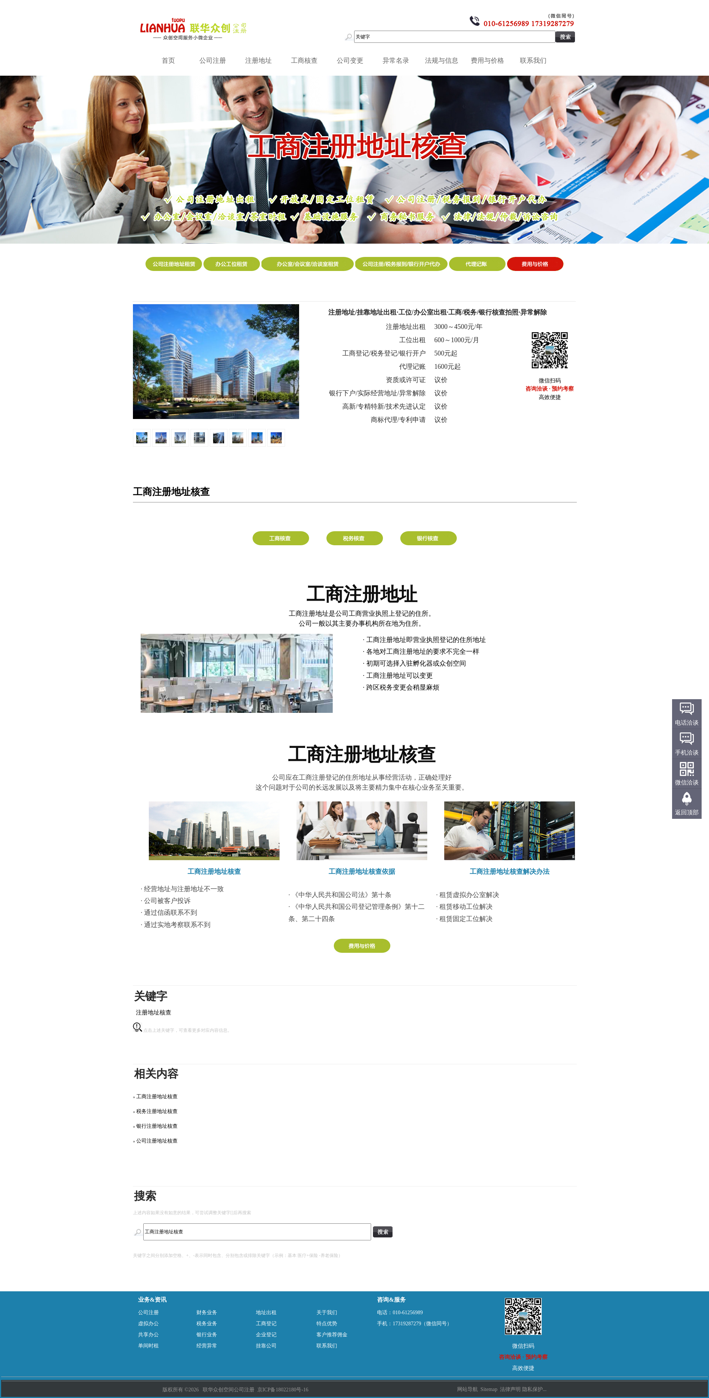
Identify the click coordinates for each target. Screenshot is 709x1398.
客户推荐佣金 (331, 1334)
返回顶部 (687, 812)
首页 (168, 60)
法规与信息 (444, 60)
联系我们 (536, 60)
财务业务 (206, 1312)
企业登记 (266, 1334)
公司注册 (215, 60)
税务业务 (206, 1323)
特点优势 (326, 1323)
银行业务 (206, 1334)
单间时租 (148, 1346)
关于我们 (326, 1312)
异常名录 (398, 60)
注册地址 (261, 60)
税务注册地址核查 (157, 1111)
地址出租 (266, 1312)
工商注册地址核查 (157, 1096)
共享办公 (148, 1334)
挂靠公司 (266, 1346)
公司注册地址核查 (157, 1141)
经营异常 (206, 1346)
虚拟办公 (148, 1323)
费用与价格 (490, 60)
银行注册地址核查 (157, 1126)
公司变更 (353, 60)
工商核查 (307, 60)
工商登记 (266, 1323)
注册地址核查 (153, 1012)
